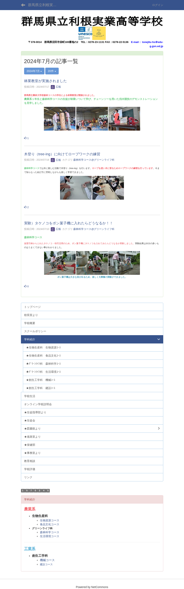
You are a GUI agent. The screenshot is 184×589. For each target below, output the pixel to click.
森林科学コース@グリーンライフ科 (93, 159)
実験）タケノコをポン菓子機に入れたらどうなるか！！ (68, 223)
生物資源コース (49, 520)
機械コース (47, 560)
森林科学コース (49, 532)
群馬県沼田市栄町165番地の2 (61, 42)
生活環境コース (49, 536)
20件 (52, 71)
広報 (56, 86)
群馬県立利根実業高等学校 (44, 5)
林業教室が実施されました (45, 81)
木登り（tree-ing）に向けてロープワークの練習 (62, 154)
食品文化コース (49, 524)
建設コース (46, 564)
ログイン (157, 5)
